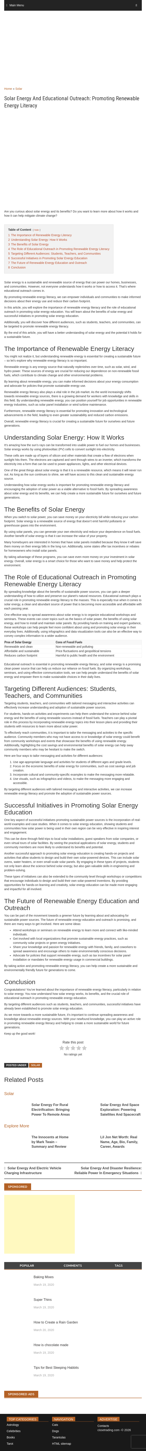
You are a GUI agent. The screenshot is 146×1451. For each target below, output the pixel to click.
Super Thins (43, 1299)
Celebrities (14, 1431)
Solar (18, 88)
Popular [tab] (27, 1265)
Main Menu (16, 5)
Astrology (13, 1424)
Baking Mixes (44, 1277)
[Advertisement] (73, 53)
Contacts (103, 1426)
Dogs (55, 1431)
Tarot (10, 1443)
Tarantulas (59, 1437)
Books (11, 1437)
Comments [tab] (73, 1265)
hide (36, 230)
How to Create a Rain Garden (56, 1322)
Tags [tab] (118, 1265)
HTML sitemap (61, 1443)
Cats (55, 1424)
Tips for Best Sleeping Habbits (56, 1367)
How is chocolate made (51, 1345)
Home (8, 88)
